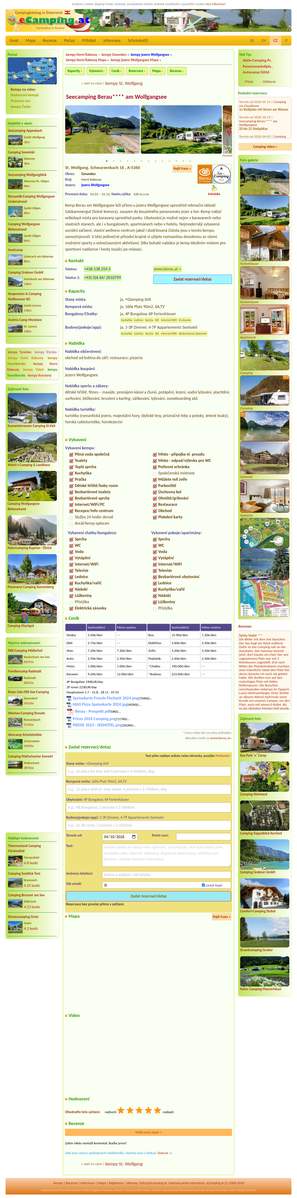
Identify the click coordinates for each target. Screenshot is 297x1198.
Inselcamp (15, 250)
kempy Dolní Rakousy (25, 358)
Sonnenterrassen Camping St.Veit (31, 426)
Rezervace (136, 71)
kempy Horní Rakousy (81, 55)
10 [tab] (169, 161)
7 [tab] (148, 161)
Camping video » (265, 147)
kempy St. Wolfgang (123, 83)
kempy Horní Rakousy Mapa (86, 60)
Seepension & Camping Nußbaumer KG (24, 296)
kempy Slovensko (60, 1190)
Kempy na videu (23, 89)
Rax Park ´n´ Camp (253, 755)
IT (286, 40)
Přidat (249, 81)
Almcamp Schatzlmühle (25, 735)
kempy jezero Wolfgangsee (150, 55)
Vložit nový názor (148, 1133)
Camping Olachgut (21, 626)
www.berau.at (166, 269)
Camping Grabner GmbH (25, 272)
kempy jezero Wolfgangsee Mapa (134, 60)
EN (263, 40)
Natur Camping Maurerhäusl (260, 989)
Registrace (116, 1183)
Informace (111, 40)
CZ (275, 40)
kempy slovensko (246, 1190)
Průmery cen (20, 101)
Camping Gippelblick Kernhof (261, 833)
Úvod (13, 40)
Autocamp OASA (256, 72)
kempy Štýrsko (46, 352)
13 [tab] (190, 161)
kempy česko (197, 1190)
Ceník (115, 71)
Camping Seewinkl (21, 152)
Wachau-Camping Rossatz (26, 713)
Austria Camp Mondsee (25, 320)
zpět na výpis (93, 83)
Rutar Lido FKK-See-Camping (28, 692)
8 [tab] (155, 161)
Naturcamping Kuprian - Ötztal (30, 548)
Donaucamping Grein (23, 917)
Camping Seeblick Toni (24, 873)
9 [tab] (162, 161)
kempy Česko (21, 106)
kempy (58, 1183)
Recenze (50, 40)
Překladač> (223, 756)
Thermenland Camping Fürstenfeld (24, 848)
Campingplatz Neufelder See (259, 130)
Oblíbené (269, 81)
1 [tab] (106, 161)
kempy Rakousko (180, 1190)
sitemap (132, 1183)
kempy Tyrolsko (19, 352)
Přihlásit (89, 40)
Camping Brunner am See (26, 895)
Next (229, 132)
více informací (215, 4)
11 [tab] (176, 161)
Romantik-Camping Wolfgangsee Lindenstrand (31, 199)
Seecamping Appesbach (25, 131)
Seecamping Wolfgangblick (27, 175)
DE (252, 40)
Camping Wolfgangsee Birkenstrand (24, 227)
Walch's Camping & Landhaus (29, 465)
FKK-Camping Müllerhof (25, 651)
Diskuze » (164, 1153)
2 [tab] (113, 161)
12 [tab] (183, 161)
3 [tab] (120, 161)
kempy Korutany (40, 375)
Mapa (30, 40)
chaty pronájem (134, 1190)
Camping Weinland (253, 794)
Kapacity (74, 71)
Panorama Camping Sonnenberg (31, 587)
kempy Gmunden (114, 55)
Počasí (69, 40)
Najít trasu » (182, 169)
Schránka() (138, 40)
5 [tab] (134, 161)
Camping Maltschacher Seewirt (30, 756)
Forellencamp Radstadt (24, 671)
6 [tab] (141, 161)
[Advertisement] (32, 804)
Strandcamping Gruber (256, 950)
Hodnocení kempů (25, 95)
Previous (68, 132)
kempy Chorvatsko (216, 1190)
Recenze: (245, 626)
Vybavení (95, 71)
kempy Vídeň (33, 369)
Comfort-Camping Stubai (258, 911)
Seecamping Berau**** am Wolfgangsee (258, 97)
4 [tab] (127, 161)
